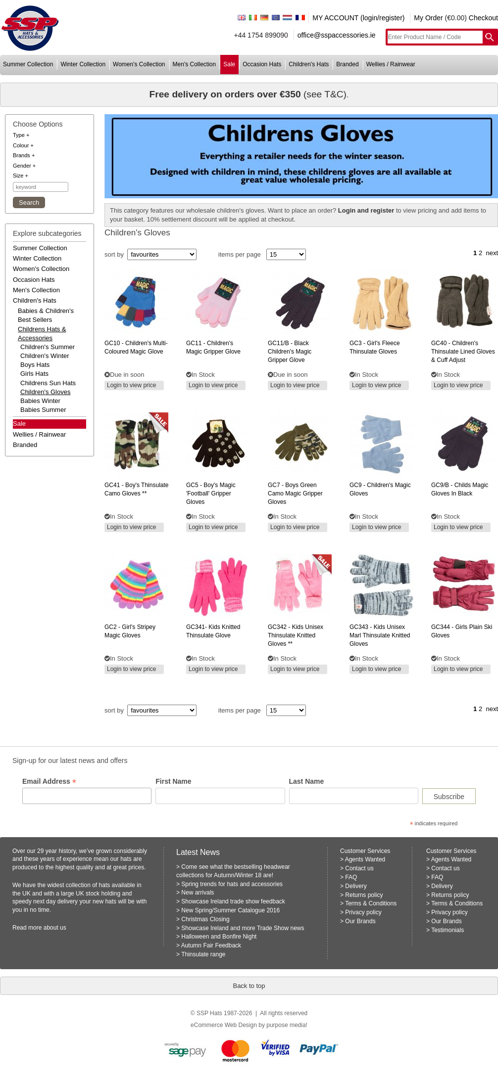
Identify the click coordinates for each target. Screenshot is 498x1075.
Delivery (355, 886)
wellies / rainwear (390, 64)
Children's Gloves (45, 392)
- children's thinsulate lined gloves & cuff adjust (463, 351)
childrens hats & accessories (42, 333)
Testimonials (447, 930)
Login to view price (131, 385)
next (492, 253)
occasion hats (262, 64)
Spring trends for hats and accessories (232, 884)
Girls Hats (34, 373)
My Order (428, 18)
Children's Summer (47, 347)
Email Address (49, 781)
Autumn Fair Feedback (211, 945)
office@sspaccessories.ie (337, 35)
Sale (19, 423)
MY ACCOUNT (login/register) (358, 18)
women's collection (139, 64)
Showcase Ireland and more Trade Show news (242, 928)
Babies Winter (40, 400)
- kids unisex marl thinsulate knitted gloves (379, 635)
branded (347, 64)
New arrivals (197, 892)
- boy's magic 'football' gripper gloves (211, 493)
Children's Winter (44, 355)
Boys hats (35, 364)
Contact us (359, 868)
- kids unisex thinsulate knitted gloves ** (295, 635)
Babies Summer (43, 409)
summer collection (28, 64)
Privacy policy (363, 912)
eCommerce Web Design (224, 1025)
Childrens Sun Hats (48, 383)
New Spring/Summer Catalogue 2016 (230, 910)
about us (55, 927)
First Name (173, 781)
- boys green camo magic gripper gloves (295, 493)
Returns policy (364, 895)
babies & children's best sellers (46, 315)
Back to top (249, 985)
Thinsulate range (203, 954)
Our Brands (360, 921)
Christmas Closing (205, 919)
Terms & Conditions (371, 903)
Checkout (483, 18)
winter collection (82, 64)
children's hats (309, 64)
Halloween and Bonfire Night (218, 936)
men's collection (194, 64)
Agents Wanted (365, 859)
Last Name (306, 781)
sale (229, 64)
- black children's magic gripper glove (289, 351)
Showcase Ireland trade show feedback (233, 901)
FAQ (351, 877)
